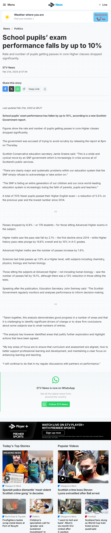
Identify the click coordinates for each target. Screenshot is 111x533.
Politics (18, 28)
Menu (9, 5)
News (6, 28)
